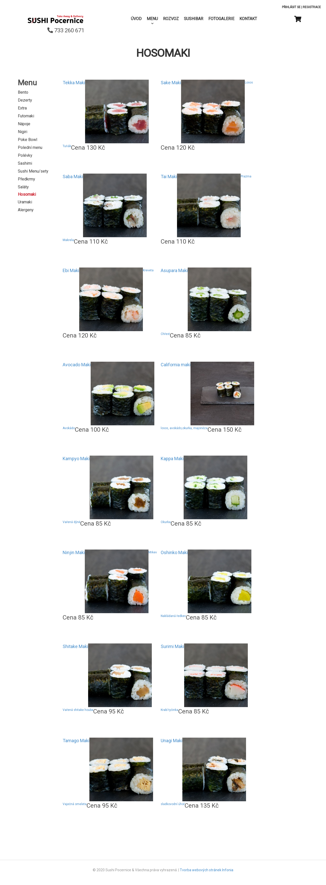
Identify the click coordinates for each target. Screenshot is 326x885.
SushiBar (193, 18)
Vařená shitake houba (78, 710)
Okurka (166, 522)
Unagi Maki (171, 740)
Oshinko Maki (174, 552)
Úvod (136, 18)
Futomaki (26, 116)
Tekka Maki (74, 82)
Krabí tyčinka (169, 710)
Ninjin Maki (74, 552)
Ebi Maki (71, 270)
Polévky (25, 155)
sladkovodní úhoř (173, 804)
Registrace (312, 7)
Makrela (68, 240)
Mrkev (152, 552)
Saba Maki (73, 176)
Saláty (23, 187)
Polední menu (30, 147)
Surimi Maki (172, 646)
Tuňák (67, 146)
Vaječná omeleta (75, 804)
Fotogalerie (221, 18)
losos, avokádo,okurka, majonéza (184, 428)
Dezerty (25, 100)
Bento (23, 92)
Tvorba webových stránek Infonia (206, 870)
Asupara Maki (174, 270)
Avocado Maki (77, 364)
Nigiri (22, 131)
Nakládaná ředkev (173, 616)
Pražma (246, 176)
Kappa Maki (172, 458)
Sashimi (25, 163)
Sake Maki (171, 82)
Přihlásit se (291, 7)
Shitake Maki (75, 646)
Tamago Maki (76, 740)
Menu (152, 18)
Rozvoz (171, 18)
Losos (249, 82)
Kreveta (148, 270)
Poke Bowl (27, 139)
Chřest (165, 334)
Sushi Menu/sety (33, 171)
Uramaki (25, 202)
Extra (22, 108)
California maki (176, 364)
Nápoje (24, 123)
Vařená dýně (71, 522)
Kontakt (248, 18)
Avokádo (69, 428)
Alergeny (26, 209)
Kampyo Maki (76, 458)
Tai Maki (169, 176)
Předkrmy (26, 179)
